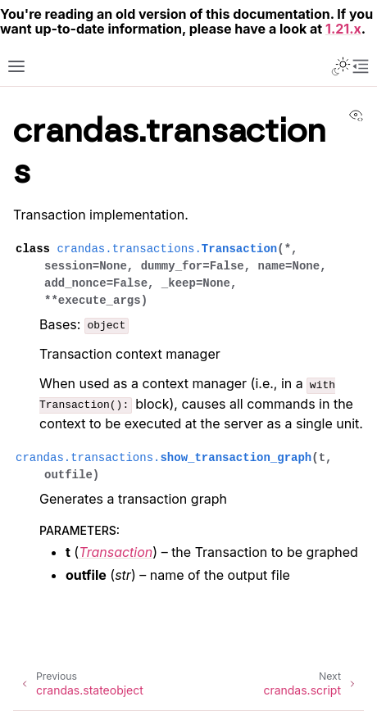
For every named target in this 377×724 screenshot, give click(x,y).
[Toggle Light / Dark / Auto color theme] (341, 66)
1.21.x (343, 28)
